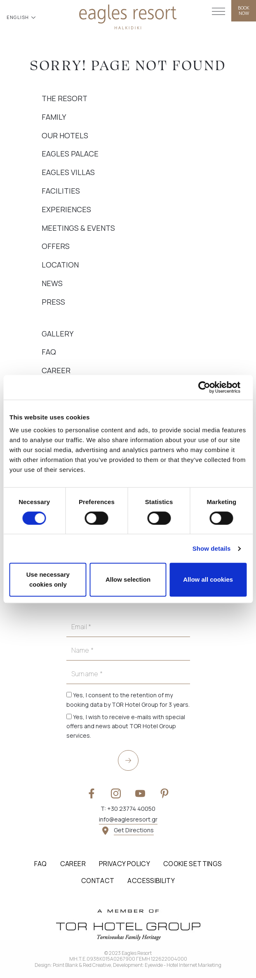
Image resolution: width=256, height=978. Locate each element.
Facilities (61, 191)
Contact (98, 880)
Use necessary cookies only (48, 579)
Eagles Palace (70, 154)
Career (56, 370)
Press (53, 302)
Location (60, 265)
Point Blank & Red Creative (82, 965)
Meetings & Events (78, 228)
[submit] (128, 760)
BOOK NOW (243, 10)
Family (54, 117)
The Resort (64, 98)
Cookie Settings (192, 863)
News (52, 283)
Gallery (57, 334)
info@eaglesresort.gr (128, 819)
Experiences (66, 209)
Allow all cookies (208, 579)
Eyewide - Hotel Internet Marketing (183, 965)
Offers (56, 246)
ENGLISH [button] (19, 17)
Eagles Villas (68, 172)
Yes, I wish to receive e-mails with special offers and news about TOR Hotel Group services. (125, 726)
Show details (212, 548)
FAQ (49, 352)
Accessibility (151, 880)
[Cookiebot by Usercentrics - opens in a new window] (210, 387)
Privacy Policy (124, 863)
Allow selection (128, 579)
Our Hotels (65, 135)
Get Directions (134, 830)
